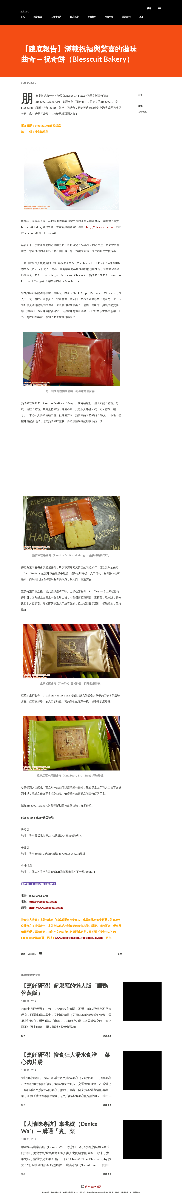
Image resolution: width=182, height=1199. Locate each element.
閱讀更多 (107, 1035)
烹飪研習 (109, 16)
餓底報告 (74, 16)
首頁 (22, 16)
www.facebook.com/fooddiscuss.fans (79, 937)
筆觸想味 (92, 16)
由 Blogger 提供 (91, 1186)
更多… (142, 16)
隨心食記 (38, 16)
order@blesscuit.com (43, 901)
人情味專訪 (56, 16)
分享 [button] (140, 94)
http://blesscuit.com (99, 227)
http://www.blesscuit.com (46, 907)
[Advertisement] (71, 451)
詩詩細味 (126, 16)
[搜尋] (149, 8)
